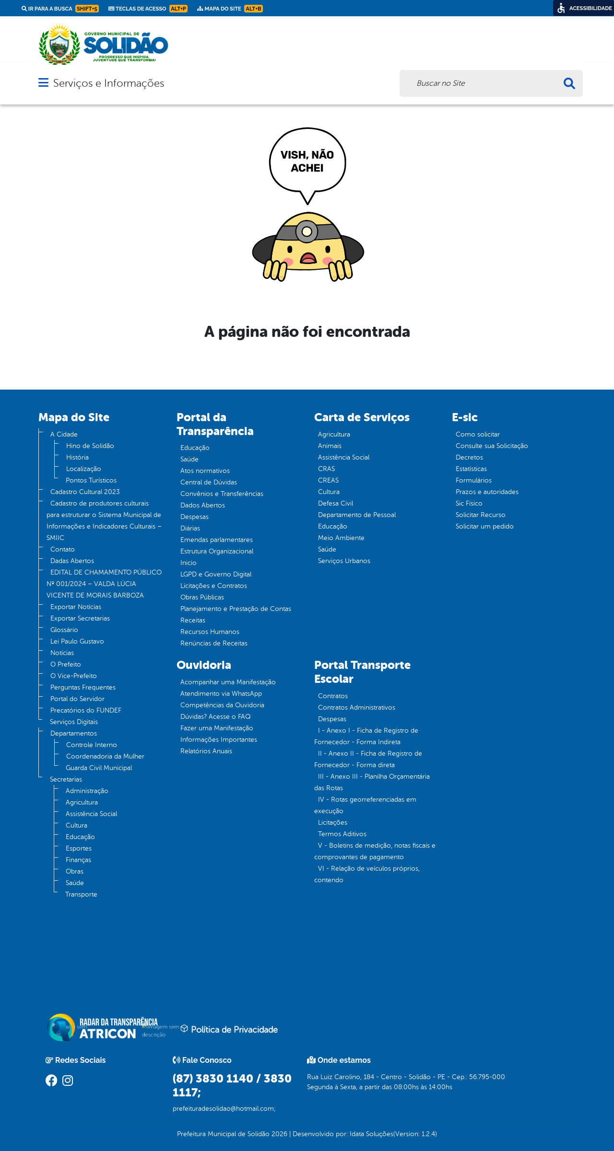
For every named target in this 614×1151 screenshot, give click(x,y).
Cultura (76, 825)
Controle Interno (91, 744)
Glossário (64, 629)
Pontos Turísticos (91, 480)
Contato (62, 549)
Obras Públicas (202, 597)
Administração (87, 790)
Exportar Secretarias (80, 618)
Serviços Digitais (74, 721)
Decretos (469, 457)
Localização (83, 468)
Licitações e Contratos (213, 585)
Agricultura (82, 802)
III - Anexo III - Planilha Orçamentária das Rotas (372, 782)
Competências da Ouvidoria (222, 705)
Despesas (194, 516)
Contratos (333, 696)
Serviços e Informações (108, 83)
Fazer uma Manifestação (216, 728)
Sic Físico (469, 503)
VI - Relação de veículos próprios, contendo (367, 874)
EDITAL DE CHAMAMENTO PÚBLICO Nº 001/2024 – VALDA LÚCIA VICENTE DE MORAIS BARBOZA (104, 584)
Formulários (474, 480)
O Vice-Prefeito (73, 675)
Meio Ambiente (341, 537)
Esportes (79, 848)
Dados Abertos (202, 505)
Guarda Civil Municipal (99, 767)
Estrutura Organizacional (216, 551)
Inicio (188, 562)
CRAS (326, 468)
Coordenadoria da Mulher (105, 756)
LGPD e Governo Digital (215, 574)
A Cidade (64, 434)
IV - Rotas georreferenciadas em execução (365, 805)
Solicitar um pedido (485, 526)
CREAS (328, 480)
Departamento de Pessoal (357, 514)
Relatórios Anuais (206, 751)
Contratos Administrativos (356, 707)
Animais (330, 445)
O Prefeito (65, 664)
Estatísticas (471, 468)
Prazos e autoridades (487, 491)
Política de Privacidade (229, 1029)
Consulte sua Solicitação (492, 445)
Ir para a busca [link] (60, 8)
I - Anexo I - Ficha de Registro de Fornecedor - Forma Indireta (366, 736)
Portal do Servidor (77, 698)
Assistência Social (91, 813)
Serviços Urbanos (344, 560)
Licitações (332, 822)
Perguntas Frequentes (83, 687)
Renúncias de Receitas (214, 643)
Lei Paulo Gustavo (77, 641)
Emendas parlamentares (216, 539)
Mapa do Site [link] (230, 8)
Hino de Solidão (90, 445)
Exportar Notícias (75, 606)
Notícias (62, 652)
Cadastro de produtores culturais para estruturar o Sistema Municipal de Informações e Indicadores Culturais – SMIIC (104, 520)
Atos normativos (205, 470)
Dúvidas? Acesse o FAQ (215, 716)
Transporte (81, 894)
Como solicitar (478, 434)
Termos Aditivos (342, 834)
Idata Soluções (371, 1134)
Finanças (78, 859)
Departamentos (73, 733)
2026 (278, 1134)
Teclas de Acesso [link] (148, 8)
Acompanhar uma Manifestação (228, 682)
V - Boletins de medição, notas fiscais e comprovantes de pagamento (375, 851)
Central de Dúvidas (208, 482)
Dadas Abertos (72, 560)
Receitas (192, 620)
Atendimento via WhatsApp (221, 693)
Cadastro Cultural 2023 (85, 491)
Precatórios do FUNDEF (85, 710)
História (77, 457)
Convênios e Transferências (221, 493)
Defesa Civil (335, 503)
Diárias (190, 528)
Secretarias (66, 779)
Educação (80, 836)
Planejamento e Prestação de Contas (235, 608)
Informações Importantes (218, 739)
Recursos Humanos (209, 631)
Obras (74, 871)
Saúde (75, 882)
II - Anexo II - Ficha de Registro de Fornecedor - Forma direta (368, 759)
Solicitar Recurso (481, 514)
